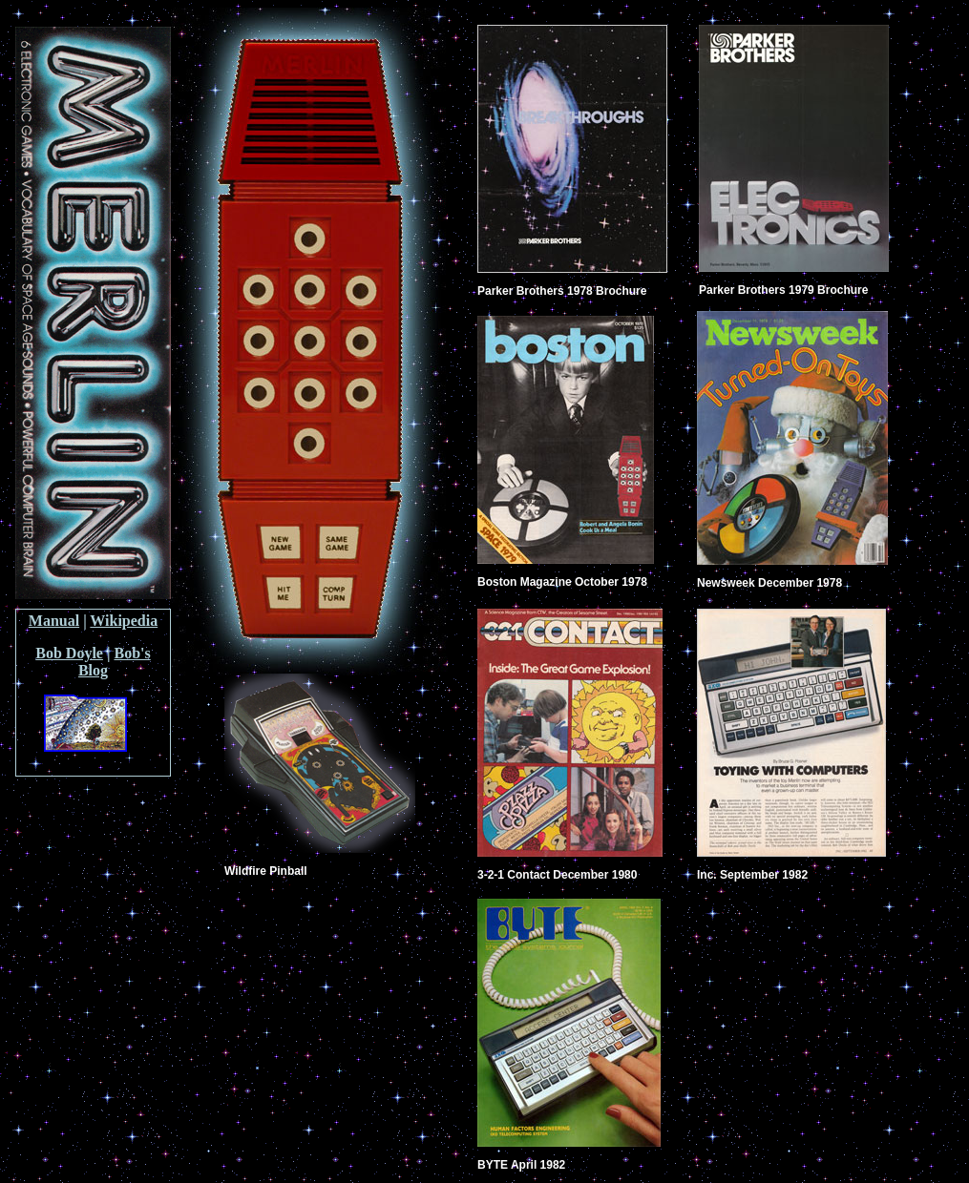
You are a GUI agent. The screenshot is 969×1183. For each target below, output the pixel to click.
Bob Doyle (69, 653)
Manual (54, 620)
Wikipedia (124, 620)
